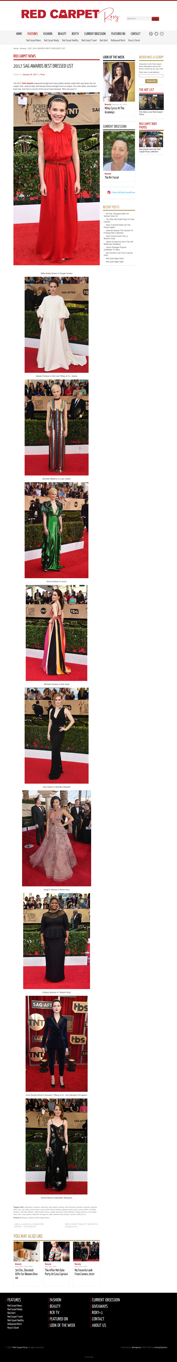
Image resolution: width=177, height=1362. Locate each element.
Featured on (118, 34)
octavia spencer (81, 1212)
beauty (61, 1207)
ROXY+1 (97, 1313)
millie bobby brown (42, 1212)
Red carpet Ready (15, 1309)
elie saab (25, 1209)
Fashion (47, 34)
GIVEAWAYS (100, 1306)
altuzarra (44, 1207)
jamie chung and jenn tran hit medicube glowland (118, 243)
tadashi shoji (58, 1214)
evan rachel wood (47, 1209)
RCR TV (75, 34)
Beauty (62, 34)
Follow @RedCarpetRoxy (123, 192)
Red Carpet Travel (89, 40)
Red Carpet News (33, 40)
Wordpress (136, 1347)
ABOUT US (99, 1325)
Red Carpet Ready (51, 40)
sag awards (26, 1214)
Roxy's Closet (13, 1327)
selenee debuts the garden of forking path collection (118, 231)
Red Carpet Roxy (20, 1347)
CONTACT (98, 1319)
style (51, 1214)
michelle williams (27, 1212)
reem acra (17, 1214)
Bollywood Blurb (118, 40)
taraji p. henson (70, 1214)
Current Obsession (95, 34)
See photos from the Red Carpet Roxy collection (149, 150)
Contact (135, 34)
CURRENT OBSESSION (106, 1300)
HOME (19, 34)
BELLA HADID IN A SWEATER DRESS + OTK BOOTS (29, 1225)
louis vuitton (83, 1209)
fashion (58, 1209)
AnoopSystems (160, 1347)
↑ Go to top (88, 1357)
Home (16, 48)
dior (19, 1209)
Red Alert (104, 40)
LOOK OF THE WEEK (62, 1325)
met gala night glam (115, 258)
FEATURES (33, 34)
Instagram (162, 34)
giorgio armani (67, 1209)
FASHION (55, 1300)
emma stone (35, 1209)
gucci (76, 1209)
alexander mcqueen (32, 1207)
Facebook (151, 34)
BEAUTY (55, 1306)
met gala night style (115, 262)
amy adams (53, 1207)
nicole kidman (68, 1212)
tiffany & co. (81, 1214)
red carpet (92, 1212)
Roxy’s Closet (134, 40)
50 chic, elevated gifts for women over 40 (26, 1274)
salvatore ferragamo (40, 1214)
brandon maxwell (83, 1207)
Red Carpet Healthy (70, 40)
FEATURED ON (59, 1319)
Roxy (42, 74)
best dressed (70, 1207)
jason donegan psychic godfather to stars (115, 248)
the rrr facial (112, 177)
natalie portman (56, 1212)
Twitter (156, 34)
